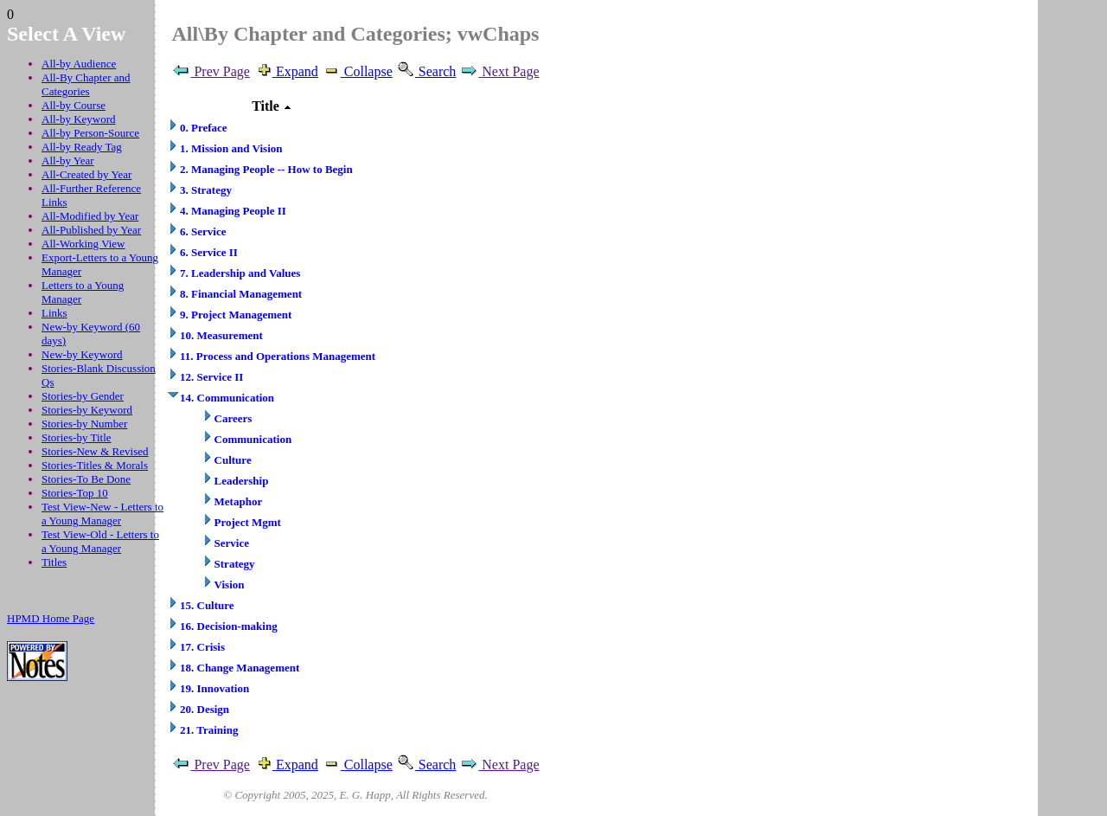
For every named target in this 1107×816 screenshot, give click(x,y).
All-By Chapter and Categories (86, 84)
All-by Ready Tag (82, 146)
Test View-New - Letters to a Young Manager (102, 513)
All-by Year (68, 160)
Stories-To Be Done (86, 478)
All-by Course (74, 105)
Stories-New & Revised (95, 451)
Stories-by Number (84, 423)
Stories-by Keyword (87, 409)
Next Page (499, 71)
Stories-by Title (77, 437)
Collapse (357, 71)
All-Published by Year (91, 229)
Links (54, 312)
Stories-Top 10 (75, 492)
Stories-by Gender (83, 395)
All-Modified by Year (90, 215)
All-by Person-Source (90, 132)
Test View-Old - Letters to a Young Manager (100, 541)
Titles (54, 562)
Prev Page (210, 71)
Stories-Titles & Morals (95, 465)
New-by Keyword (82, 354)
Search (426, 71)
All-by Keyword (79, 118)
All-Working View (83, 243)
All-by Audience (79, 63)
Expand (285, 71)
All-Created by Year (86, 174)
